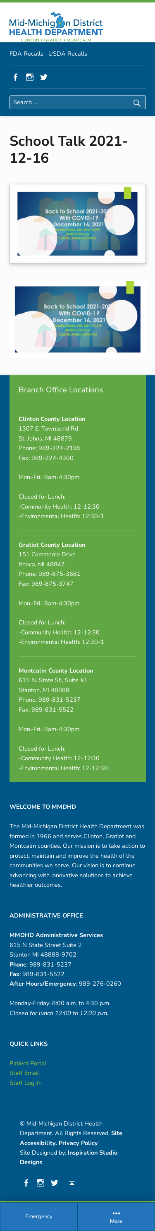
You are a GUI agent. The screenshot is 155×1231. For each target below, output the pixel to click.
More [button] (116, 1216)
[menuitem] (39, 1217)
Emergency (38, 1216)
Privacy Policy (78, 1143)
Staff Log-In (26, 1083)
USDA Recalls (67, 53)
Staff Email (24, 1073)
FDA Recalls (26, 53)
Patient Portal (28, 1063)
